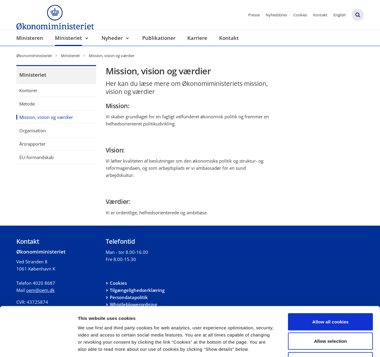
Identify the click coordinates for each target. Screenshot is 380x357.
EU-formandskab (36, 157)
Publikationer (158, 37)
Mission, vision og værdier (46, 117)
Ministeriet (68, 37)
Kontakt (320, 15)
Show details (311, 345)
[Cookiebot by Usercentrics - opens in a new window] (38, 345)
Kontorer (28, 90)
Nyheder (112, 37)
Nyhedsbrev (276, 15)
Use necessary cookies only (330, 317)
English (339, 15)
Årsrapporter (32, 144)
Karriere (197, 37)
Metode (27, 104)
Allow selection (330, 298)
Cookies (300, 15)
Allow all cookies (330, 278)
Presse (254, 15)
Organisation (32, 130)
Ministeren (29, 37)
